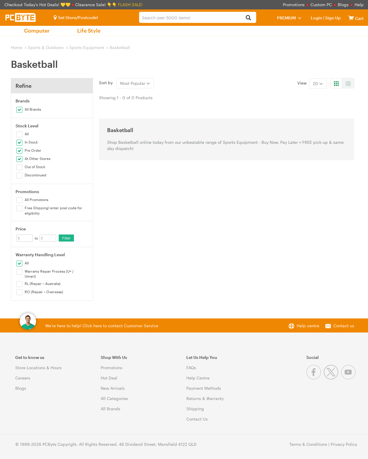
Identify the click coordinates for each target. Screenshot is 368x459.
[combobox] (197, 17)
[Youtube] (349, 377)
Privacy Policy (344, 444)
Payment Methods (203, 388)
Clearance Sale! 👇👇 (96, 4)
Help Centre (198, 377)
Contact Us (197, 418)
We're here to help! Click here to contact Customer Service (101, 325)
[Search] (248, 18)
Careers (22, 377)
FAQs (191, 367)
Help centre (308, 325)
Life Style (88, 30)
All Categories (114, 398)
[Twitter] (332, 377)
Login (316, 17)
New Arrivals (113, 388)
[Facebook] (315, 377)
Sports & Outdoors (46, 47)
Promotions (294, 4)
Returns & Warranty (205, 398)
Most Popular (135, 83)
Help (359, 4)
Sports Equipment (86, 47)
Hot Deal (109, 377)
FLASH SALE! (130, 4)
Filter (66, 238)
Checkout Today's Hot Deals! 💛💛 (38, 4)
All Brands (110, 408)
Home (16, 47)
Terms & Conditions (308, 444)
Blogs (343, 4)
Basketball (120, 47)
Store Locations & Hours (38, 367)
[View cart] (351, 17)
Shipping (195, 408)
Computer (37, 30)
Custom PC (321, 4)
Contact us (343, 325)
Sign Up (332, 17)
